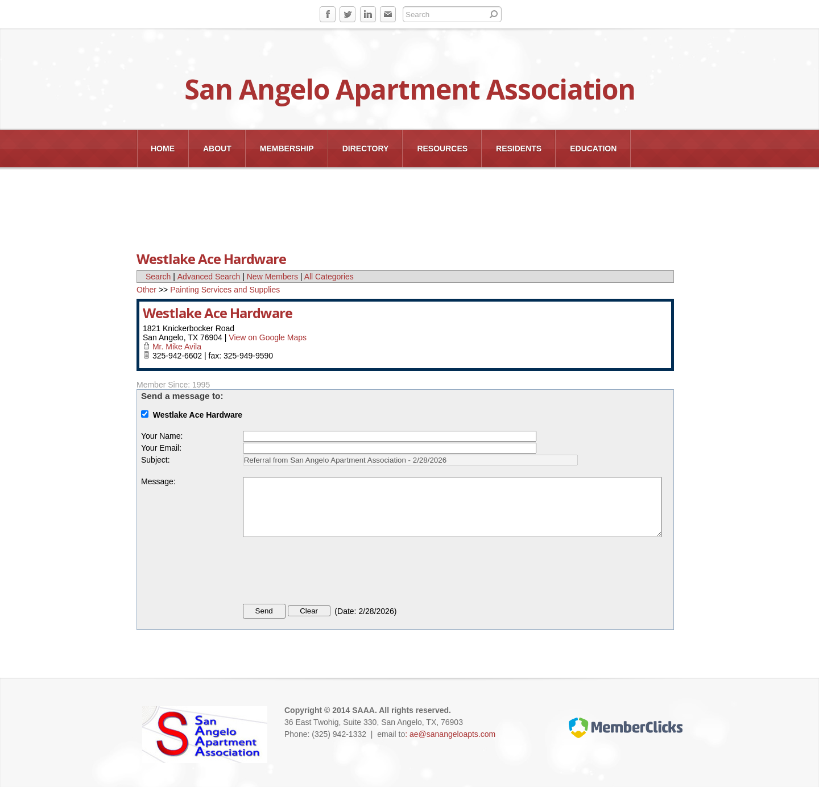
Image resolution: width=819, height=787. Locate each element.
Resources (442, 148)
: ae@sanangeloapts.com (450, 734)
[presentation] (329, 572)
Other (146, 289)
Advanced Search (209, 276)
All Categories (329, 276)
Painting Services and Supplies (225, 289)
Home (163, 148)
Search (158, 276)
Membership (287, 148)
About (217, 148)
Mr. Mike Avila (176, 346)
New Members (272, 276)
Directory (365, 148)
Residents (518, 148)
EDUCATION (593, 148)
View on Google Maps (268, 337)
